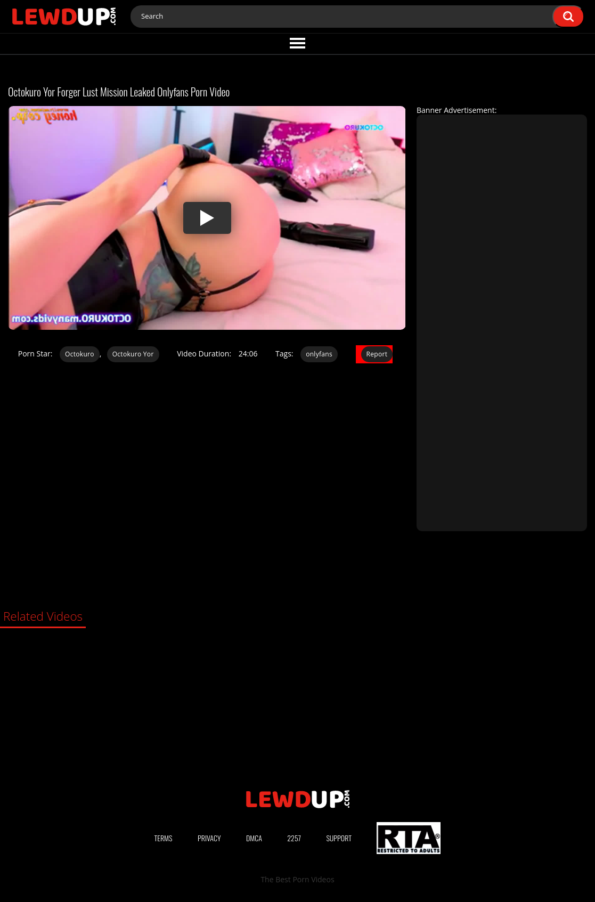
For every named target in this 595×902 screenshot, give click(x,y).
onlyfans (319, 354)
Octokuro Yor (133, 354)
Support (339, 837)
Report (377, 354)
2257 (294, 837)
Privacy (209, 837)
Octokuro (79, 354)
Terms (163, 837)
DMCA (254, 837)
